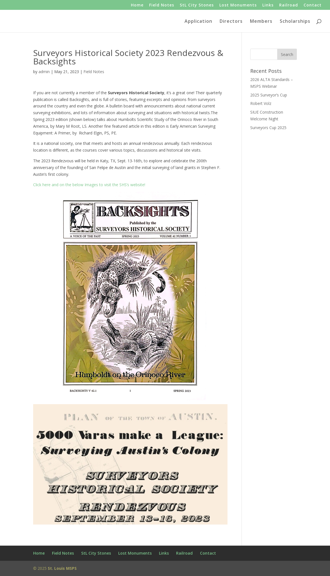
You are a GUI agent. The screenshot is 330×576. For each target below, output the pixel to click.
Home (137, 5)
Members (261, 21)
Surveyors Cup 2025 (268, 127)
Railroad (288, 5)
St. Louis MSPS (62, 568)
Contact (313, 5)
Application (198, 21)
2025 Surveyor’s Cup (268, 95)
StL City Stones (197, 5)
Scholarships (295, 21)
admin (44, 71)
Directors (231, 21)
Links (268, 5)
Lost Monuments (238, 5)
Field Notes (161, 5)
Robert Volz (260, 103)
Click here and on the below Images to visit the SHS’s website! (119, 293)
